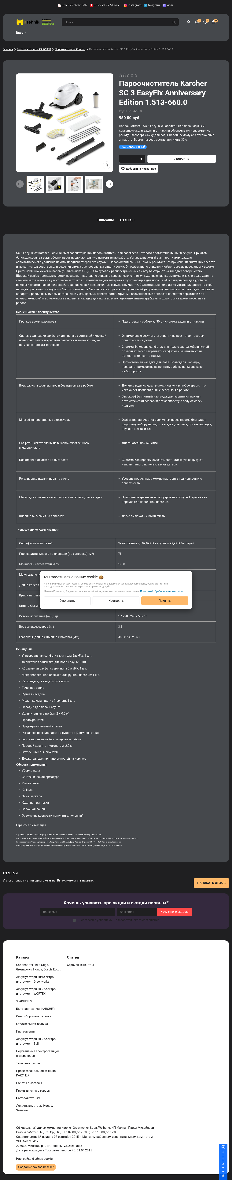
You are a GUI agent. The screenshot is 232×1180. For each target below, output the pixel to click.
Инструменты (26, 1031)
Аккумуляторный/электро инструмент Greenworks (35, 979)
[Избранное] (205, 22)
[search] (174, 22)
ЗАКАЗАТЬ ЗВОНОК (228, 1164)
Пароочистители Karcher (70, 49)
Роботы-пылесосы (29, 1083)
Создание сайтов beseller (35, 1167)
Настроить (116, 600)
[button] (109, 184)
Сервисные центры (80, 965)
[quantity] (132, 159)
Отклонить (67, 600)
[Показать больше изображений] (106, 165)
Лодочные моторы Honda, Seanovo (34, 1108)
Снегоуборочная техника (34, 1016)
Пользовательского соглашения (136, 920)
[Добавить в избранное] (138, 169)
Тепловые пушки (28, 1063)
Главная (8, 49)
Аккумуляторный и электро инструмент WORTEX (36, 991)
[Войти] (188, 22)
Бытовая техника (28, 1098)
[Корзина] (213, 22)
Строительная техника (33, 1024)
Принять (165, 600)
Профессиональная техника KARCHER (36, 1073)
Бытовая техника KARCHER (34, 49)
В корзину (182, 158)
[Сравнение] (197, 22)
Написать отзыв (211, 883)
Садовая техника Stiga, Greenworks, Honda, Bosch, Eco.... (39, 967)
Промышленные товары (33, 1090)
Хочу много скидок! (174, 911)
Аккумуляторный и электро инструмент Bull (36, 1041)
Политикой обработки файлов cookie (161, 591)
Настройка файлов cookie (34, 1159)
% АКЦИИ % (24, 1001)
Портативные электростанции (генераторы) (37, 1053)
